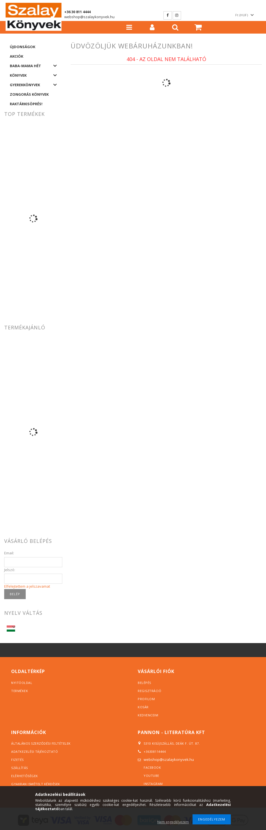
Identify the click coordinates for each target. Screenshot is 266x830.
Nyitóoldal (21, 683)
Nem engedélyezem (173, 822)
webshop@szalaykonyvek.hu (89, 16)
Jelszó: (9, 569)
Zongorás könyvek (29, 94)
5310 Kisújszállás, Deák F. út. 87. (170, 743)
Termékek (19, 691)
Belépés (144, 683)
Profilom (146, 699)
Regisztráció (149, 691)
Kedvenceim (148, 715)
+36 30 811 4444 (77, 11)
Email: (9, 552)
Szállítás (19, 768)
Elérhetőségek (24, 776)
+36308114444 (155, 751)
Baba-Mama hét (25, 65)
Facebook (167, 15)
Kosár (143, 707)
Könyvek (18, 75)
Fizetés (17, 760)
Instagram (177, 15)
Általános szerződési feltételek (41, 743)
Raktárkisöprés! (26, 103)
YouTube (151, 775)
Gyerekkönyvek (25, 84)
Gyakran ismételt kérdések (35, 784)
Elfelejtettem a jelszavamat (27, 586)
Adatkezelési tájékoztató (34, 751)
